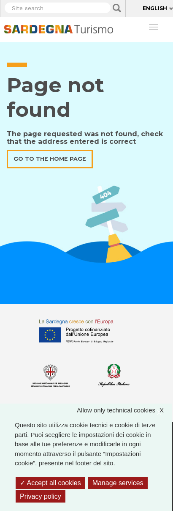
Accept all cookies (50, 482)
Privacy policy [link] (40, 496)
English (155, 8)
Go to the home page (50, 159)
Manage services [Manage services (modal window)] (117, 482)
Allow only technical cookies (124, 410)
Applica (117, 8)
